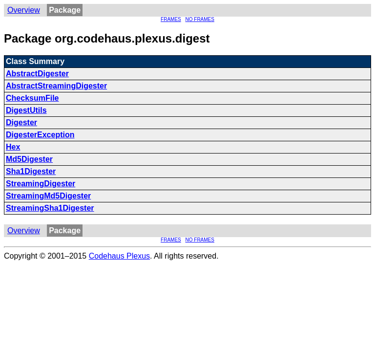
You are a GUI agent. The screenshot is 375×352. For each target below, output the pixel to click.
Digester (21, 122)
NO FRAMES (200, 19)
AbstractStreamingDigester (56, 86)
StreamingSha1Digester (50, 208)
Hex (13, 147)
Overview (23, 10)
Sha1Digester (31, 171)
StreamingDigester (40, 183)
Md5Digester (29, 159)
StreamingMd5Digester (48, 196)
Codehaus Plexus (119, 256)
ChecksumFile (32, 98)
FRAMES (171, 19)
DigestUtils (26, 110)
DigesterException (40, 135)
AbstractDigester (37, 73)
